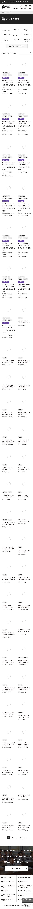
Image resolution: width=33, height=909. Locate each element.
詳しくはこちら (16, 868)
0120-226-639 (9, 2)
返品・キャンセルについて (9, 886)
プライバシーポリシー (25, 891)
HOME (3, 12)
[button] (24, 837)
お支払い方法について (8, 882)
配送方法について (24, 882)
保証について (23, 895)
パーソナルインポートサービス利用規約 (9, 895)
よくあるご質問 (7, 877)
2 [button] (12, 838)
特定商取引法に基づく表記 (9, 899)
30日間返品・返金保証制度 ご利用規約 (26, 886)
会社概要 (5, 891)
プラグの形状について (25, 877)
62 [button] (20, 838)
